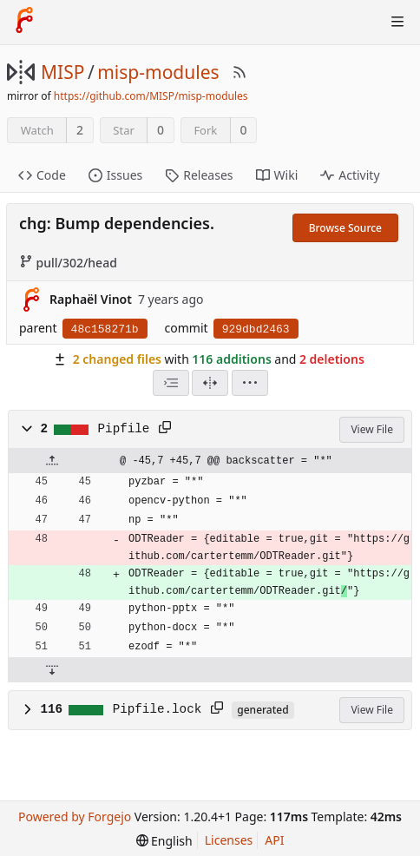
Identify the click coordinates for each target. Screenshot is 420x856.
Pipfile (124, 429)
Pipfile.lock (157, 709)
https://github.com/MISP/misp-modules (151, 96)
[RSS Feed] (239, 72)
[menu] (250, 383)
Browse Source (345, 228)
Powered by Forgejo (74, 816)
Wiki (277, 175)
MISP (62, 72)
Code (42, 175)
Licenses (229, 840)
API (274, 840)
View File (372, 429)
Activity (349, 175)
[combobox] (171, 383)
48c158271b (105, 329)
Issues (115, 175)
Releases (199, 175)
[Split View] (210, 383)
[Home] (24, 21)
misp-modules (158, 72)
